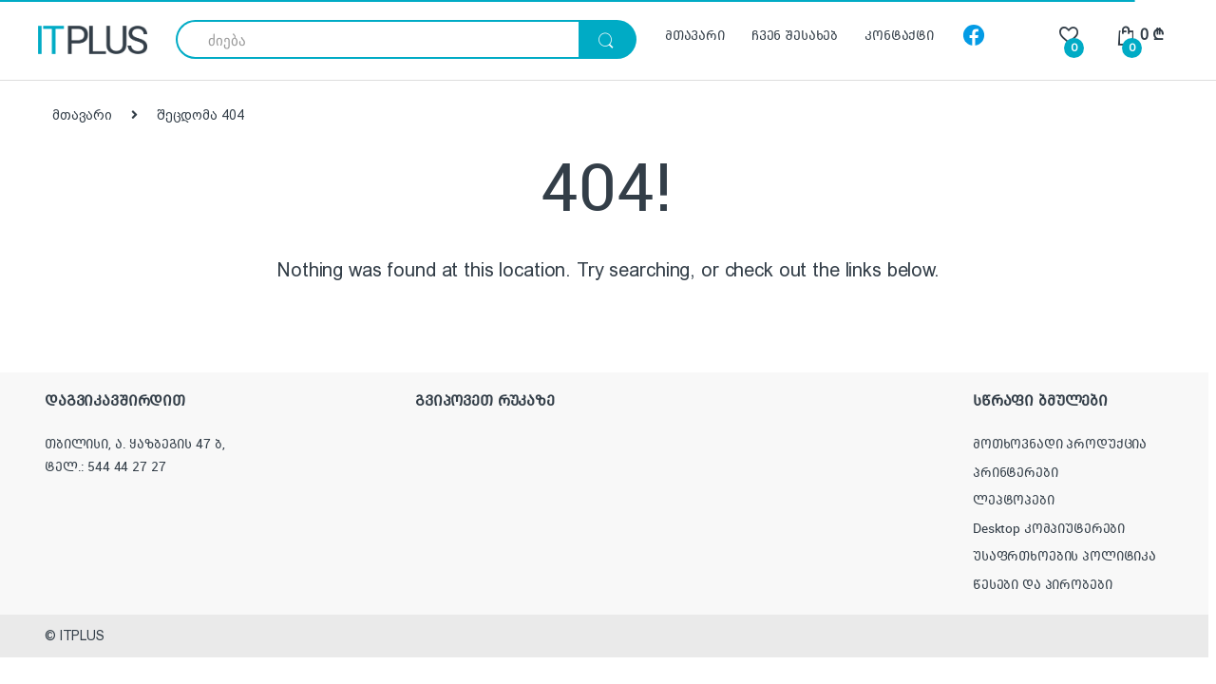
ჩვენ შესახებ (794, 35)
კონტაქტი (899, 35)
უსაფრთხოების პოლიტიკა (1064, 555)
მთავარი (695, 35)
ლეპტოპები (1013, 499)
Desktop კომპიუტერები (1049, 528)
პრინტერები (1015, 472)
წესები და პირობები (1042, 584)
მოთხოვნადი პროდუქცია (1060, 443)
